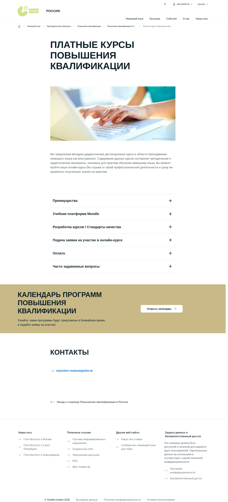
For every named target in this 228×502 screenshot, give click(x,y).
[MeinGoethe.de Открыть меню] (182, 4)
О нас (186, 18)
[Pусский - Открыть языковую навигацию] (203, 4)
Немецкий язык (134, 18)
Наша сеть (202, 18)
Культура (155, 18)
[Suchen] (165, 4)
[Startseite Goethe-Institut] (28, 11)
